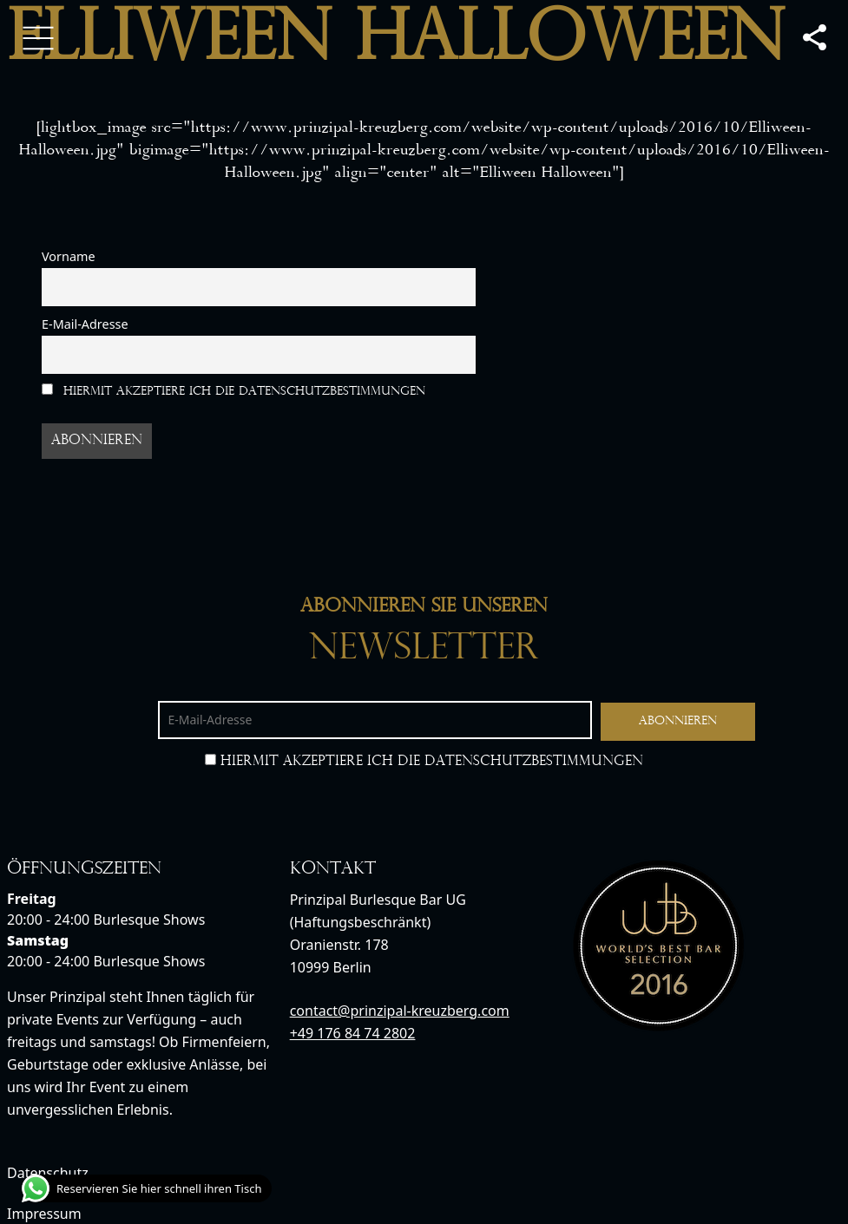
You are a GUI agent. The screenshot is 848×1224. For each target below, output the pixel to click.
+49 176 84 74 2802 (353, 1033)
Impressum (44, 1213)
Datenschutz (48, 1172)
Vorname (68, 256)
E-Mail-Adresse (85, 324)
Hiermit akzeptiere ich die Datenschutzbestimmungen (233, 390)
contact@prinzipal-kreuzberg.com (399, 1010)
